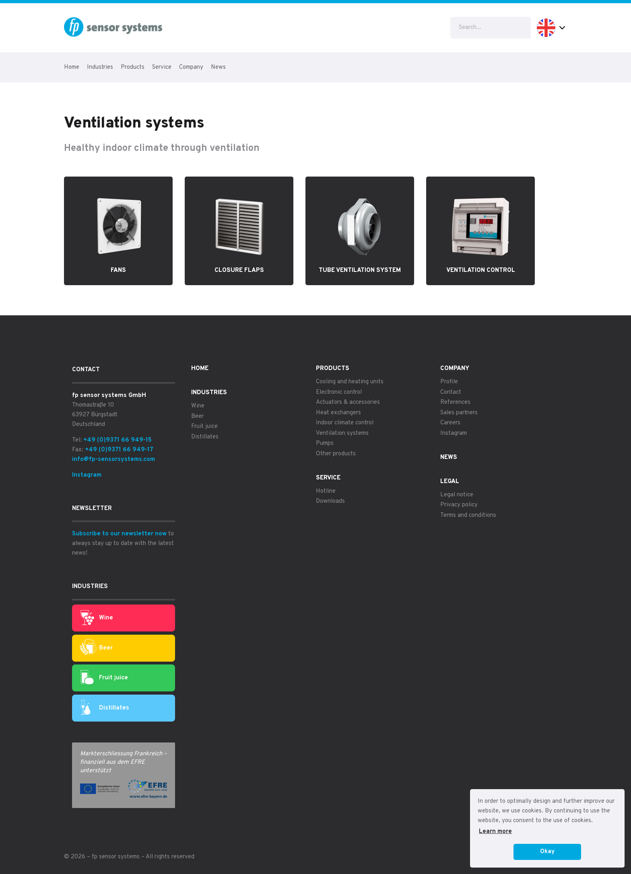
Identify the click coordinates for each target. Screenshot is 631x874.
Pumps (325, 443)
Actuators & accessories (348, 402)
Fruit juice (104, 678)
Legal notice (456, 495)
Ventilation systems (342, 433)
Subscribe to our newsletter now (119, 534)
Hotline (326, 491)
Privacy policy (459, 505)
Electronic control (339, 392)
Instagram (86, 475)
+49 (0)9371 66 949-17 (119, 450)
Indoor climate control (344, 423)
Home (71, 67)
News (218, 67)
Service (161, 67)
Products (132, 67)
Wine (96, 618)
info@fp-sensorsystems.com (113, 459)
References (455, 402)
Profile (449, 382)
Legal (449, 481)
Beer (96, 648)
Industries (100, 67)
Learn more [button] (495, 831)
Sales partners (459, 413)
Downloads (330, 501)
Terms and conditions (468, 515)
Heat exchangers (338, 413)
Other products (336, 454)
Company (191, 67)
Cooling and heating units (350, 382)
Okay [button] (547, 851)
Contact (450, 392)
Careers (450, 423)
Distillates (104, 708)
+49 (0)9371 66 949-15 (117, 440)
